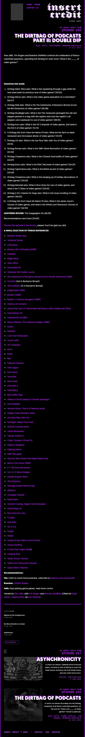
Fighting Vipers (14, 449)
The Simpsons (14, 481)
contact (38, 732)
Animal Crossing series (18, 426)
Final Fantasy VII (14, 313)
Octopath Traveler (15, 494)
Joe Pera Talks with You (18, 417)
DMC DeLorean (14, 454)
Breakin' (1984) (14, 294)
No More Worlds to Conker (14, 624)
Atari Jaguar (12, 367)
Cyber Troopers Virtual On (19, 440)
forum (37, 4)
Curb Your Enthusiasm (17, 335)
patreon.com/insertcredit (63, 578)
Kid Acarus (12, 372)
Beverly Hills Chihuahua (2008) (21, 249)
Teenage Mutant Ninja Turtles (21, 485)
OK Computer (14, 344)
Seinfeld (11, 331)
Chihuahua (12, 244)
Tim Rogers (34, 593)
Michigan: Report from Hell (20, 422)
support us (32, 8)
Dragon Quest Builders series (21, 413)
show (29, 4)
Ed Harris (11, 281)
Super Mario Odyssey (17, 567)
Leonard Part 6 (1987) (17, 317)
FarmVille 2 (12, 385)
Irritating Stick (13, 554)
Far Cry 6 (11, 526)
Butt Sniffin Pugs (15, 394)
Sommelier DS (14, 267)
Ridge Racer (13, 258)
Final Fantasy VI (14, 508)
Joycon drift (13, 340)
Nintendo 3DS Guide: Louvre (20, 272)
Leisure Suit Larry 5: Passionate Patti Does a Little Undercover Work (39, 308)
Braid (9, 354)
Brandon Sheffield (52, 593)
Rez (9, 358)
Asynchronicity (59, 659)
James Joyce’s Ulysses (17, 558)
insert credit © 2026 (16, 732)
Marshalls (11, 522)
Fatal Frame (12, 499)
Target (10, 531)
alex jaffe (41, 45)
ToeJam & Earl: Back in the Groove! (23, 540)
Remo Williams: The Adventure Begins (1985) (28, 322)
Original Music (18, 597)
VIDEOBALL (12, 390)
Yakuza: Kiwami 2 (15, 435)
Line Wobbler (13, 404)
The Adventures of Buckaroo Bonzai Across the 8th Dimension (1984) (39, 276)
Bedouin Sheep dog (16, 235)
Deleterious (8, 632)
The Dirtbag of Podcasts (48, 698)
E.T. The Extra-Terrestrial (18, 467)
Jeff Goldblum (14, 285)
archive (56, 732)
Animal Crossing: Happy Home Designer (26, 504)
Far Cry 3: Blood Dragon (18, 472)
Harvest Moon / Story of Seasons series (26, 408)
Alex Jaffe (18, 593)
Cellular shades (21, 583)
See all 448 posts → (12, 642)
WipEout (11, 490)
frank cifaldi (68, 716)
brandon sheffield (71, 45)
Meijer (10, 535)
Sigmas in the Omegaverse (14, 615)
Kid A (9, 349)
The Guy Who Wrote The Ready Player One (27, 458)
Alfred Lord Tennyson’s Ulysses (22, 563)
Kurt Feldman (34, 597)
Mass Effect (12, 263)
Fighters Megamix (15, 444)
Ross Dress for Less (16, 513)
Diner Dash (12, 381)
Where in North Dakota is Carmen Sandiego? (28, 399)
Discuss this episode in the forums (20, 225)
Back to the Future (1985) (18, 463)
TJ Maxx (11, 517)
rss (47, 732)
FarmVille (11, 376)
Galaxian (11, 254)
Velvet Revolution (15, 431)
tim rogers (54, 45)
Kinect (10, 326)
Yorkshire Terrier (15, 240)
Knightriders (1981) (16, 290)
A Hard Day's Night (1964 (19, 549)
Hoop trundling (14, 544)
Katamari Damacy (15, 363)
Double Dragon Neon (17, 476)
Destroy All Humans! (17, 304)
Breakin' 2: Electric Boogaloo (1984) (24, 299)
